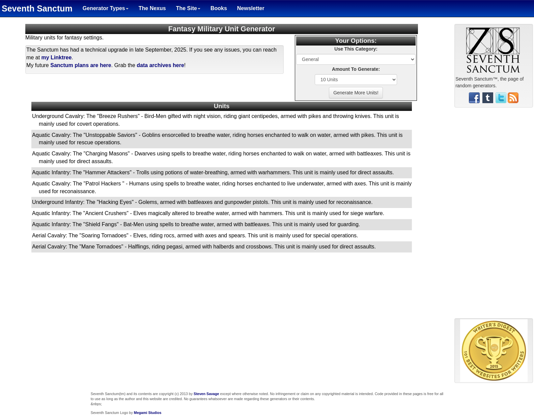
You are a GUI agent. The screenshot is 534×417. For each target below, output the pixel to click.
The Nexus (152, 8)
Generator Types (106, 8)
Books (218, 8)
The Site (188, 8)
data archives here (160, 65)
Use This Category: (355, 49)
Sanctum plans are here (80, 65)
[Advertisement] (494, 215)
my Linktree (56, 57)
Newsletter (250, 8)
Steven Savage (206, 394)
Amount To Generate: (356, 69)
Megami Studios (148, 413)
